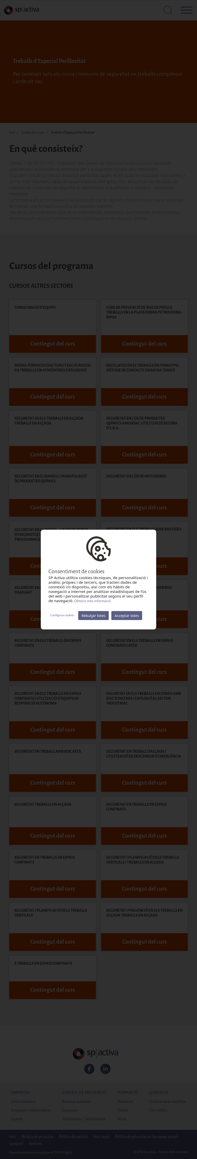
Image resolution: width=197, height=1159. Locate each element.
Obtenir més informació (92, 601)
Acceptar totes (127, 615)
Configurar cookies (62, 615)
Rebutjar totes (93, 615)
